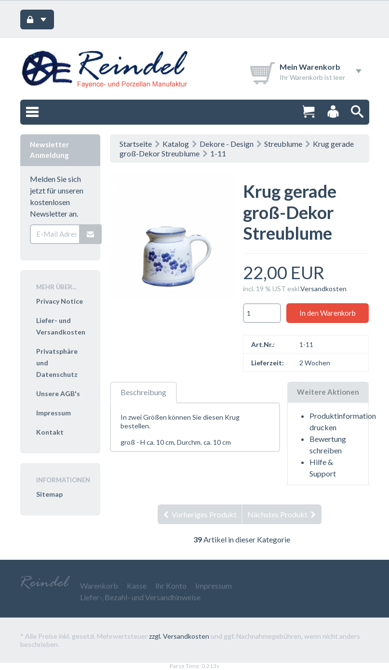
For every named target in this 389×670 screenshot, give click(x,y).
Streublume (283, 143)
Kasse (137, 585)
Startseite (136, 143)
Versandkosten (323, 288)
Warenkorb (99, 585)
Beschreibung (143, 392)
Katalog (175, 143)
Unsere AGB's (58, 393)
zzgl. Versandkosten (179, 636)
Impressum (53, 413)
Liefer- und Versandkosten (60, 326)
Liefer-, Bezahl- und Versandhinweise (140, 597)
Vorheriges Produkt (199, 514)
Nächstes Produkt (282, 514)
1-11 (218, 153)
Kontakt (50, 432)
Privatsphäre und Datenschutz (57, 362)
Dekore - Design (227, 143)
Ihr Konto (171, 585)
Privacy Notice (59, 301)
